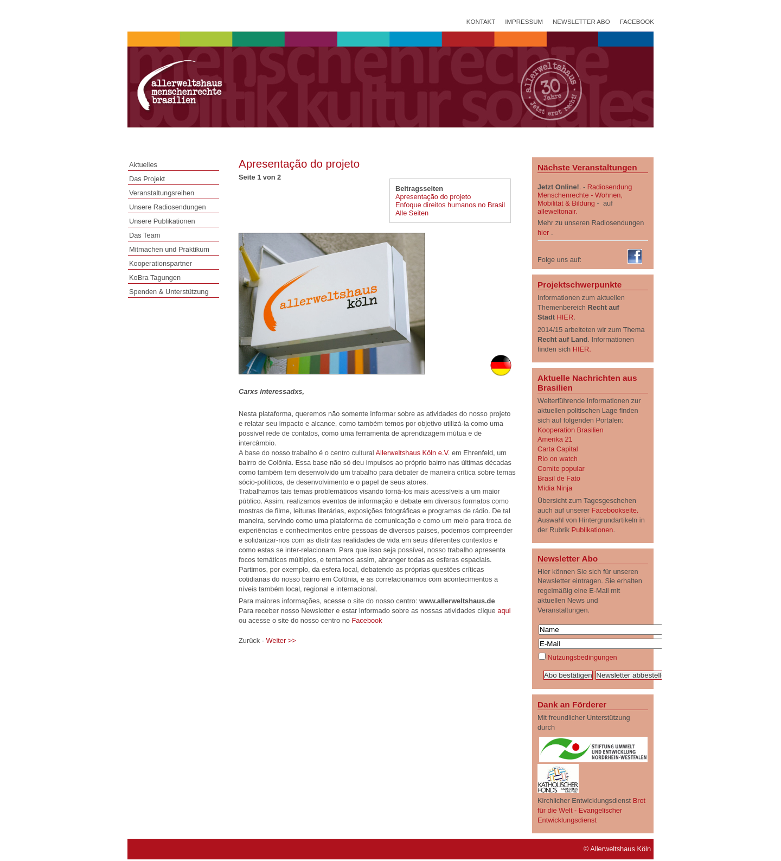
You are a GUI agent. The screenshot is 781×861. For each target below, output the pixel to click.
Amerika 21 (555, 439)
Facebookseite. (615, 510)
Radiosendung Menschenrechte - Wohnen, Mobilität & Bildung (584, 195)
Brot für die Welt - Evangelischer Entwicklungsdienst (591, 810)
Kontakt (481, 21)
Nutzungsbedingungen (582, 657)
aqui (503, 611)
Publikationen (592, 530)
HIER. (582, 349)
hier (543, 232)
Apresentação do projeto (433, 197)
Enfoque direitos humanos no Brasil (450, 205)
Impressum (524, 21)
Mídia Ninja (554, 488)
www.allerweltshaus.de (464, 601)
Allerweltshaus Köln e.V (412, 453)
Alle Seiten (411, 213)
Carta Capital (557, 449)
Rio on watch (557, 459)
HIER (565, 317)
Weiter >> (281, 640)
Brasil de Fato (558, 478)
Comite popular (561, 468)
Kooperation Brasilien (570, 430)
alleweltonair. (557, 211)
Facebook (637, 21)
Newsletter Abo (581, 21)
